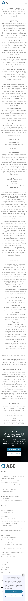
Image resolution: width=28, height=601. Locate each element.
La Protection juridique (7, 491)
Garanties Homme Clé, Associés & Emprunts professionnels (12, 515)
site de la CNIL (11, 359)
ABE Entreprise (5, 567)
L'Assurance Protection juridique (9, 523)
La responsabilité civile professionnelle (10, 508)
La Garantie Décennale (6, 525)
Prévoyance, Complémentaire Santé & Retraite (12, 552)
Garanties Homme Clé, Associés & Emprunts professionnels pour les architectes (12, 545)
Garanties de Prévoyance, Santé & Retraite (11, 500)
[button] (25, 3)
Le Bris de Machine (5, 498)
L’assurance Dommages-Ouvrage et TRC (11, 530)
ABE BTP (3, 471)
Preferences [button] (13, 598)
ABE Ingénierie (4, 569)
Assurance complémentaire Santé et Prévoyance (13, 521)
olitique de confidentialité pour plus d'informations (13, 587)
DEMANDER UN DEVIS (14, 449)
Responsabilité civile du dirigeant (9, 556)
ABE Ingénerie (5, 505)
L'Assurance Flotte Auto (7, 512)
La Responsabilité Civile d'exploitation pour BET (13, 476)
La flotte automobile (6, 487)
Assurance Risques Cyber (7, 542)
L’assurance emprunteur (7, 474)
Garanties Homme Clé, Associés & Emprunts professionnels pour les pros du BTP (12, 481)
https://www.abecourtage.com (10, 23)
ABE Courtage (4, 562)
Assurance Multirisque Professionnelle (10, 518)
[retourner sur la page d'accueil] (4, 2)
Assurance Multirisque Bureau (8, 539)
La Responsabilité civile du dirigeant (10, 496)
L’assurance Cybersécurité (7, 478)
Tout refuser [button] (14, 595)
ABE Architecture (5, 535)
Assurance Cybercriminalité (8, 510)
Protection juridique (6, 554)
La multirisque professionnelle (8, 489)
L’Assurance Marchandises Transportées (11, 484)
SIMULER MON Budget (14, 453)
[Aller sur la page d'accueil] (14, 466)
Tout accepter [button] (13, 591)
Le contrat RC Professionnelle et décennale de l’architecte (12, 549)
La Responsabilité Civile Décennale (9, 493)
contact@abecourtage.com (16, 422)
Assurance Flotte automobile (8, 537)
